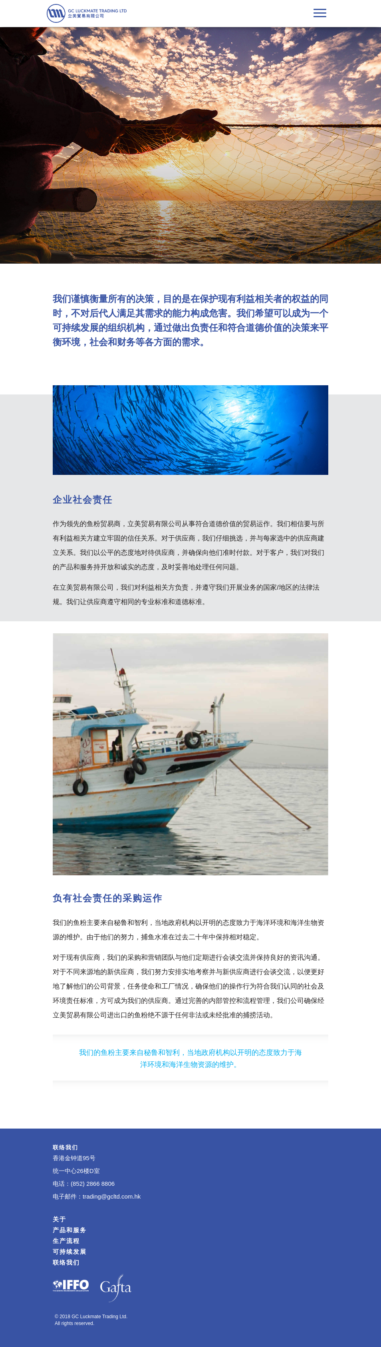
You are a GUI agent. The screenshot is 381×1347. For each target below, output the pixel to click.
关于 (59, 1219)
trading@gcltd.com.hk (112, 1196)
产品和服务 (70, 1230)
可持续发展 (70, 1251)
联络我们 (66, 1262)
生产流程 (66, 1240)
